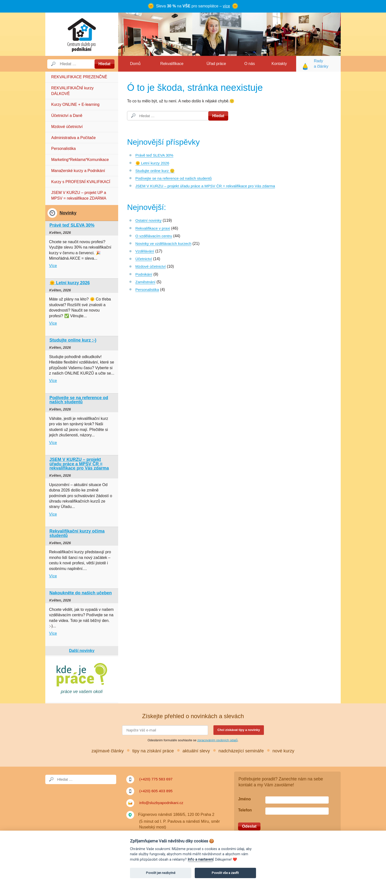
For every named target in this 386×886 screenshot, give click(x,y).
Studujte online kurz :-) (72, 340)
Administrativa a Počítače (73, 138)
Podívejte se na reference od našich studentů (174, 178)
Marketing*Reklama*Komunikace (80, 160)
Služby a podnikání (81, 34)
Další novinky (81, 651)
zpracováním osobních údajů (217, 740)
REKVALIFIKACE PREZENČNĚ (79, 77)
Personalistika (63, 148)
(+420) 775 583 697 (156, 779)
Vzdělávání (145, 251)
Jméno (244, 799)
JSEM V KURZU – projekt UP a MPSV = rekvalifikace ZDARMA (78, 195)
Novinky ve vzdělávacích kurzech (164, 243)
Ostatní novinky (148, 220)
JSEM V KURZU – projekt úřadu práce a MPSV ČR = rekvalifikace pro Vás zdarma (207, 186)
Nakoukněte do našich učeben (80, 592)
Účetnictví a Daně (66, 115)
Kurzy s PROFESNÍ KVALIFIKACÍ (80, 182)
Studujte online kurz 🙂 (155, 171)
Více (53, 266)
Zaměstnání (145, 282)
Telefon (245, 810)
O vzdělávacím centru (154, 236)
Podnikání (144, 274)
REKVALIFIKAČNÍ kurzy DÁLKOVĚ (72, 90)
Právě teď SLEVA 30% (155, 155)
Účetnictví (144, 259)
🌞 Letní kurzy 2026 (153, 163)
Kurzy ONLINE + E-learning (75, 104)
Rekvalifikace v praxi (153, 228)
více (226, 6)
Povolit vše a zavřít (225, 873)
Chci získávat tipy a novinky (238, 730)
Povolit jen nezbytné (160, 873)
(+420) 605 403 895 (156, 791)
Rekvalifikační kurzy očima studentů (77, 533)
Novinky (68, 212)
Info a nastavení (200, 859)
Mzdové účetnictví (67, 127)
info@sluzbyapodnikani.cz (162, 803)
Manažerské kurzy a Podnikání (78, 171)
